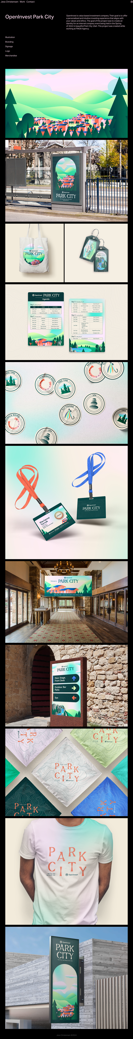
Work (22, 1)
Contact (30, 1)
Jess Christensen (9, 1)
